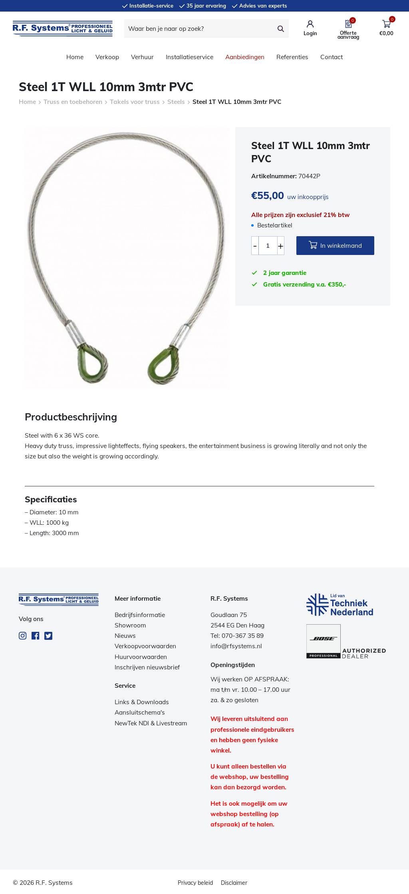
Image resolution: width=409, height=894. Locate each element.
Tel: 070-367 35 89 (237, 635)
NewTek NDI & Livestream (151, 723)
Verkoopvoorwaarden (145, 646)
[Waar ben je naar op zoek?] (199, 28)
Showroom (130, 625)
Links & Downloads (142, 702)
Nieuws (125, 635)
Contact (331, 57)
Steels (176, 102)
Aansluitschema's (140, 712)
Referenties (292, 57)
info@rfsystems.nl (236, 646)
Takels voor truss (135, 102)
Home (74, 57)
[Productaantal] (268, 245)
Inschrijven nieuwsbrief (147, 667)
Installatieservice (189, 57)
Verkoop (107, 57)
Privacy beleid (195, 882)
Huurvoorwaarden (141, 657)
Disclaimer (234, 882)
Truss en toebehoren (73, 102)
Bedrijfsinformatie (140, 615)
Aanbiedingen (244, 57)
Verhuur (142, 57)
